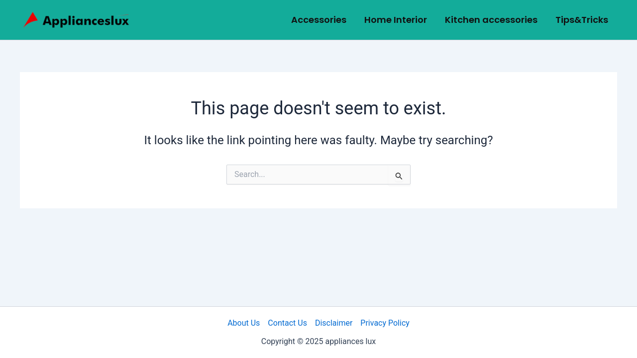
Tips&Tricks (581, 19)
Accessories (318, 19)
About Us (243, 323)
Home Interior (395, 19)
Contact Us (287, 323)
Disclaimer (333, 323)
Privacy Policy (385, 323)
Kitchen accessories (491, 19)
